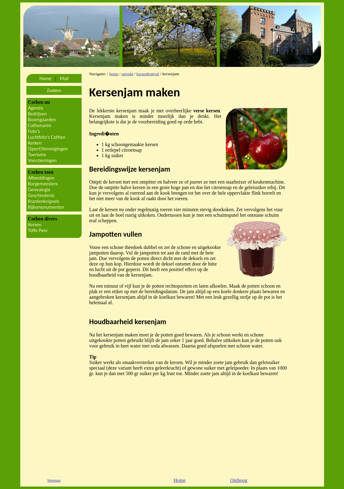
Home (179, 480)
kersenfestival (148, 74)
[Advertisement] (184, 424)
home (113, 74)
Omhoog (238, 480)
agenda (127, 74)
